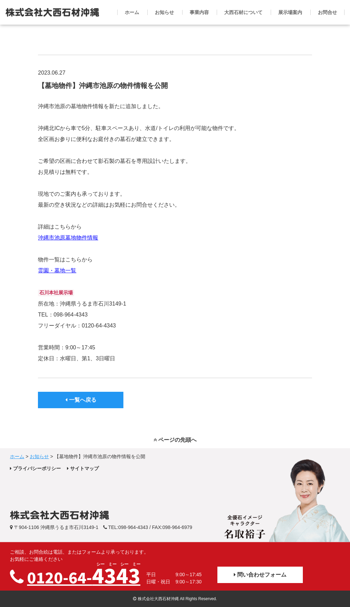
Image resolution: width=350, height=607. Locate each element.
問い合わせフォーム (260, 575)
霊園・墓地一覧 (57, 270)
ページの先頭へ (175, 440)
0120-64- (83, 575)
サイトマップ (83, 468)
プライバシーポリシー (35, 468)
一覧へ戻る (80, 400)
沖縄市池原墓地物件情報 (68, 238)
